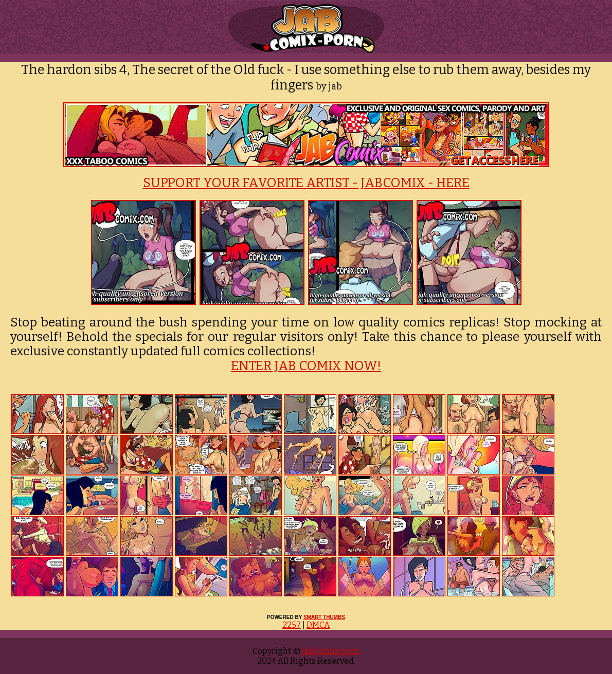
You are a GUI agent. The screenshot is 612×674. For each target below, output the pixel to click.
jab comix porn (329, 651)
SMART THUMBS (324, 617)
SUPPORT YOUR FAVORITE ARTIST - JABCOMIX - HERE (306, 183)
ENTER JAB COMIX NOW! (306, 366)
